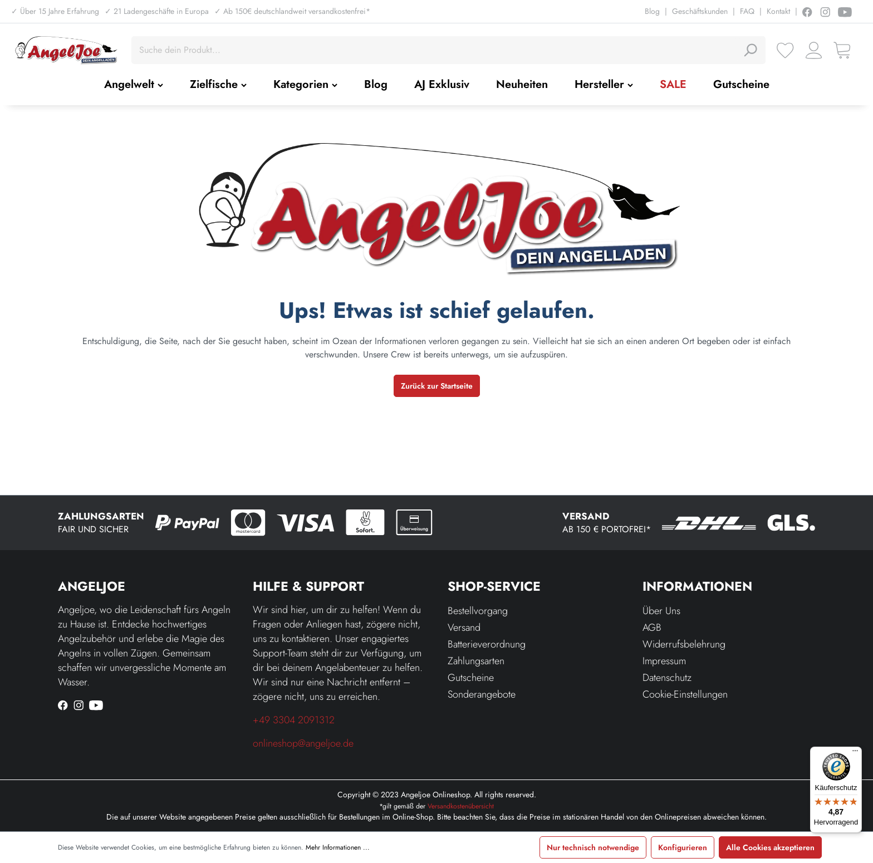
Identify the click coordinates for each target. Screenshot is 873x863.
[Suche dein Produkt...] (436, 50)
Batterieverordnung (487, 644)
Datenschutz (667, 677)
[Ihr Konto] (813, 50)
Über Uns (661, 611)
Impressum (664, 661)
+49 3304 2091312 (294, 720)
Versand (464, 627)
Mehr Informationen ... (338, 847)
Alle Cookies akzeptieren (770, 847)
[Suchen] (750, 50)
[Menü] (855, 753)
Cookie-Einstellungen (685, 694)
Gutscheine (471, 677)
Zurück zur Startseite (437, 385)
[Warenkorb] (842, 50)
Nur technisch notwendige (593, 847)
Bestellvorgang (478, 611)
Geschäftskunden (700, 11)
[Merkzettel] (785, 50)
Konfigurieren (682, 847)
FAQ (747, 11)
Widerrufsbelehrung (684, 644)
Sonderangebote (482, 694)
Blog (652, 11)
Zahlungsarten (476, 661)
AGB (652, 627)
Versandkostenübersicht (461, 806)
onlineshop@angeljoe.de (303, 743)
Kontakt (778, 11)
